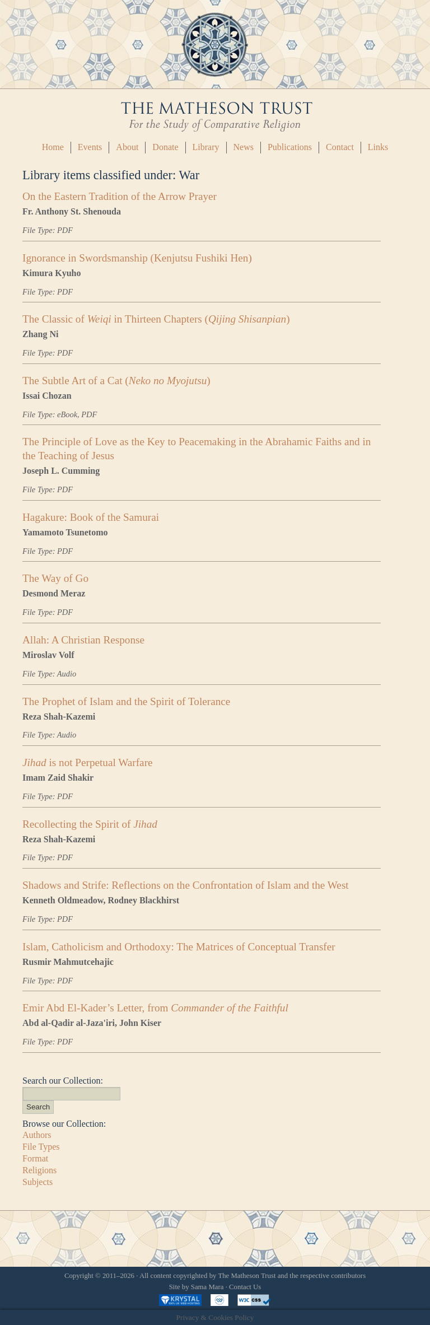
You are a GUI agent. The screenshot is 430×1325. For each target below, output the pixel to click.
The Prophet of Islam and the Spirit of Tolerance (126, 701)
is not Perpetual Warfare (87, 762)
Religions (39, 1170)
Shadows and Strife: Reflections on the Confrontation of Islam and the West (185, 885)
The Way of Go (55, 578)
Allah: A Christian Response (83, 640)
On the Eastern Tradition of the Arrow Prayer (119, 196)
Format (35, 1158)
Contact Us (245, 1287)
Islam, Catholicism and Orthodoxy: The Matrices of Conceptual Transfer (178, 947)
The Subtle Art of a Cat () (116, 380)
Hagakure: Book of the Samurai (90, 517)
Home (53, 147)
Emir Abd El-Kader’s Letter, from (155, 1008)
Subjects (37, 1182)
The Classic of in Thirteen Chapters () (156, 319)
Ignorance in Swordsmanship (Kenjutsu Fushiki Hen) (137, 258)
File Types (41, 1146)
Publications (290, 147)
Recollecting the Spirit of (89, 824)
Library (206, 147)
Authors (37, 1135)
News (243, 147)
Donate (165, 147)
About (127, 147)
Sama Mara (207, 1287)
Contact (340, 147)
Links (378, 147)
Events (90, 147)
